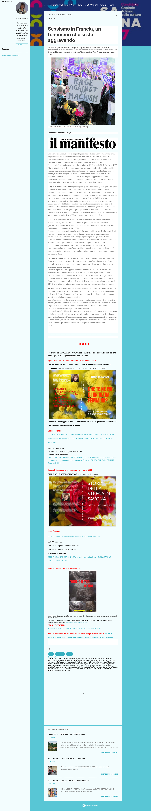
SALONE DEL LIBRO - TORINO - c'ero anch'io (68, 781)
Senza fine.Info (22, 18)
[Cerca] (136, 6)
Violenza (69, 654)
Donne (51, 654)
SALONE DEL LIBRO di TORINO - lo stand (66, 759)
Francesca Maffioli (56, 133)
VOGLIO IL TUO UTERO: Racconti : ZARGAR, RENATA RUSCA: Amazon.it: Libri (74, 628)
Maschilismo (60, 654)
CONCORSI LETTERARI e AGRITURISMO (66, 734)
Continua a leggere (109, 752)
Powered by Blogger (90, 805)
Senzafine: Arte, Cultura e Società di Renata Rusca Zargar (81, 5)
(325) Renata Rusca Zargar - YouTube (77, 622)
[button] (116, 15)
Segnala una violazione (10, 55)
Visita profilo (22, 44)
